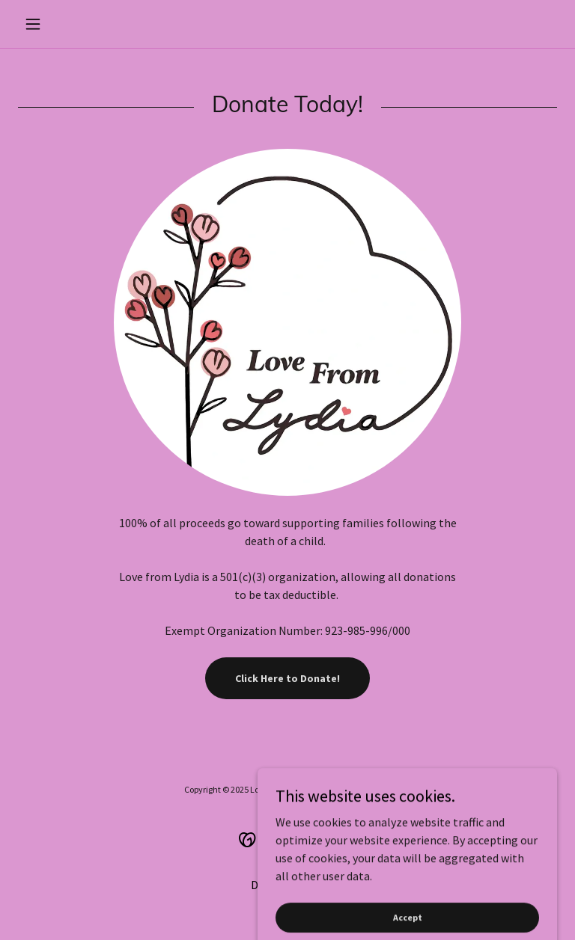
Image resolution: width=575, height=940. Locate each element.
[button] (58, 24)
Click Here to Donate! (287, 678)
